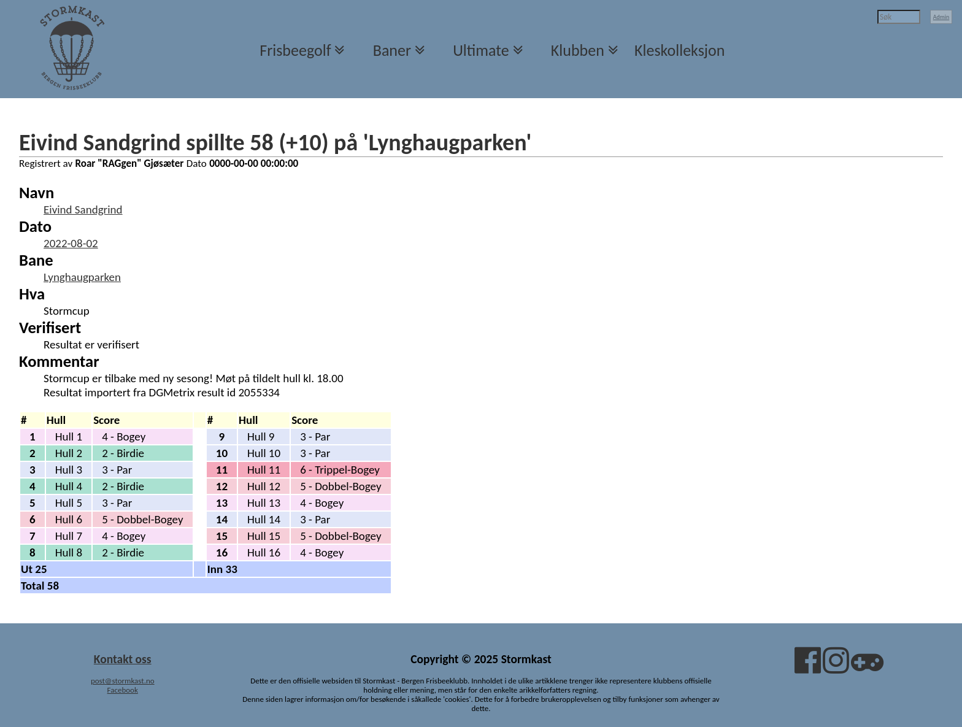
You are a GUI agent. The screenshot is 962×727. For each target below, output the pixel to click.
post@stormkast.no (123, 680)
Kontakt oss (123, 659)
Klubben (577, 50)
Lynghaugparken (82, 277)
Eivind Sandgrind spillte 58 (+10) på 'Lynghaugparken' (275, 142)
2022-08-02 (71, 243)
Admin (941, 17)
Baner (392, 50)
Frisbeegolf (295, 50)
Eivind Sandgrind (83, 209)
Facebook (122, 689)
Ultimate (481, 50)
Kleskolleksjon (679, 50)
